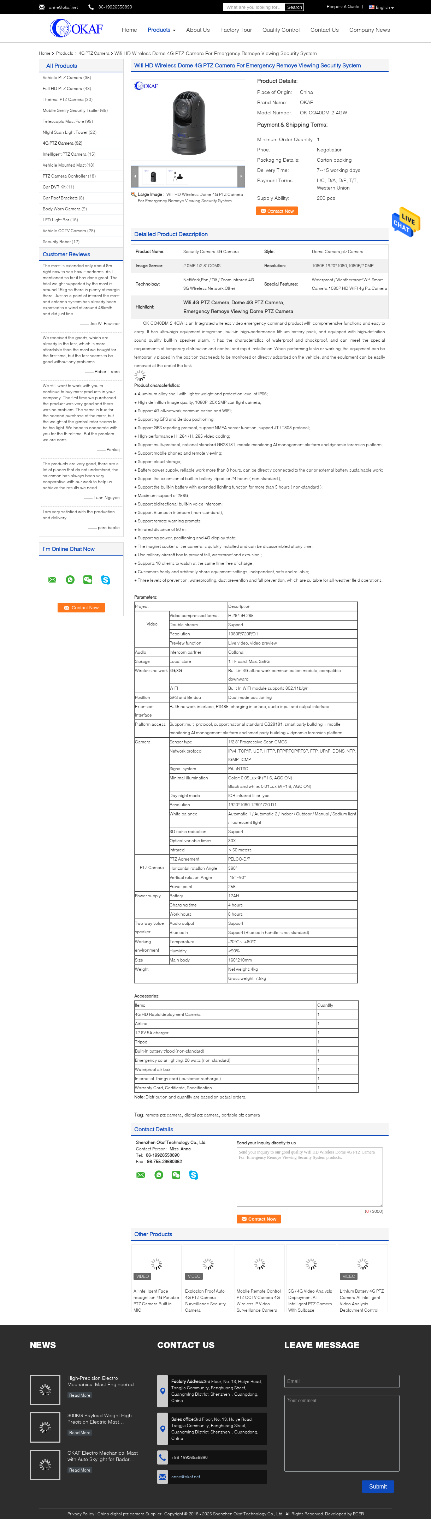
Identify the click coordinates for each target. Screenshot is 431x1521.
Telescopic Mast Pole (63, 121)
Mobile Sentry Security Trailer (71, 110)
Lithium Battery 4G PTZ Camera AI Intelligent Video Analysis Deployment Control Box (362, 1303)
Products (159, 29)
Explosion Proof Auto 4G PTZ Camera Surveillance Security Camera (205, 1300)
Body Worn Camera (62, 208)
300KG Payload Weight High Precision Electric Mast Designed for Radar (99, 1419)
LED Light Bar (56, 219)
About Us (198, 29)
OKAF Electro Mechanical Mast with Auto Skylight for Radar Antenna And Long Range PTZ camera (102, 1456)
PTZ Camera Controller (65, 176)
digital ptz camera (201, 1115)
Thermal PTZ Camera (63, 99)
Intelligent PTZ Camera (65, 154)
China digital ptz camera (121, 1513)
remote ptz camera (164, 1115)
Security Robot (57, 241)
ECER (358, 1513)
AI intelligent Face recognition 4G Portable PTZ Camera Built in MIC (156, 1300)
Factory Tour (236, 29)
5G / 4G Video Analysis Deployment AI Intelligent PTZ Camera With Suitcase (310, 1300)
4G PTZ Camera (94, 53)
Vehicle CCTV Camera (64, 230)
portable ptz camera (241, 1115)
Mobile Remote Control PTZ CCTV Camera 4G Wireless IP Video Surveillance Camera (259, 1300)
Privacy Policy (80, 1513)
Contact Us (325, 29)
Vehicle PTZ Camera (62, 77)
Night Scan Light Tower (65, 132)
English (385, 7)
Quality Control (281, 29)
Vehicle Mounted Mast (64, 165)
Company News (369, 29)
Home (129, 29)
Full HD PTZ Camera (62, 88)
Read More (79, 1395)
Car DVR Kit (54, 187)
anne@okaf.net (63, 7)
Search (294, 7)
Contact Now (280, 211)
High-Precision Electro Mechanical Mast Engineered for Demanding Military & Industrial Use (100, 1382)
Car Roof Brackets (60, 197)
